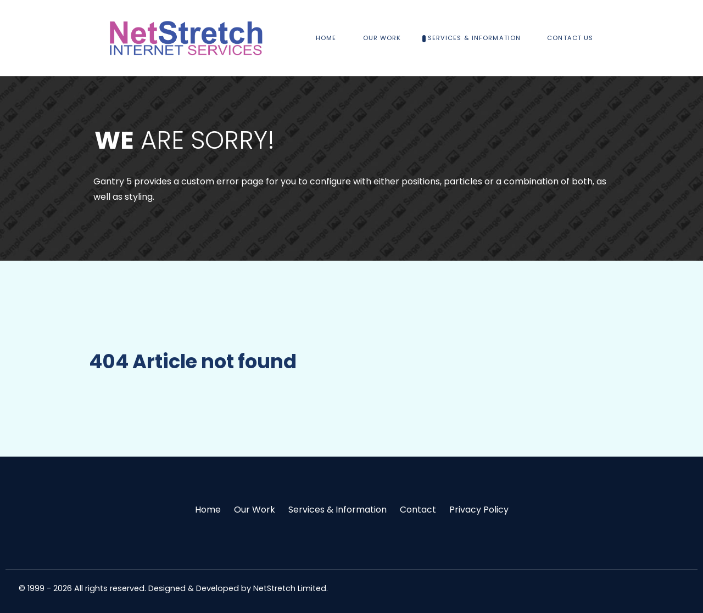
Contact (418, 509)
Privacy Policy (479, 509)
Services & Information (337, 509)
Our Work (254, 509)
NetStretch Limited (289, 588)
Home (208, 509)
